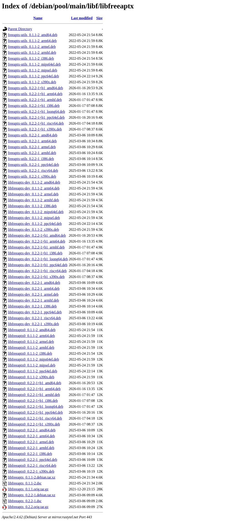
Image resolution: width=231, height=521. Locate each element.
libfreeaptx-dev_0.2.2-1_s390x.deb (33, 324)
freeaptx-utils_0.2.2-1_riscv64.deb (33, 170)
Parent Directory (20, 29)
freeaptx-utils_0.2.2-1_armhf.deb (32, 153)
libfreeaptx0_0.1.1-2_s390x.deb (31, 377)
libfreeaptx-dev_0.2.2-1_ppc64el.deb (35, 312)
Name (37, 18)
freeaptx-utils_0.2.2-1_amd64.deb (32, 135)
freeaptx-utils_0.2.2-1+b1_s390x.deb (35, 129)
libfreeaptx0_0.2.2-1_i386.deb (30, 454)
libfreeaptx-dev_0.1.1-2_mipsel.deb (34, 218)
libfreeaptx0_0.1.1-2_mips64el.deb (33, 359)
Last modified (82, 18)
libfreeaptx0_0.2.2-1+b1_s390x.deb (34, 424)
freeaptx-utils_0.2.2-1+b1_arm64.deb (35, 94)
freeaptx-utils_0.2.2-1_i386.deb (31, 159)
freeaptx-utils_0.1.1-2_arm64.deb (32, 41)
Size (99, 18)
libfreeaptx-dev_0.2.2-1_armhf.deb (33, 300)
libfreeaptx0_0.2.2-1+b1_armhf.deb (34, 395)
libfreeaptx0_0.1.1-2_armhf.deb (31, 347)
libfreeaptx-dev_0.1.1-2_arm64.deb (34, 188)
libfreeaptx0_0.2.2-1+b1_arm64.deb (34, 389)
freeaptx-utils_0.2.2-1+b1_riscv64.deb (36, 123)
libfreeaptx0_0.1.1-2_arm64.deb (31, 336)
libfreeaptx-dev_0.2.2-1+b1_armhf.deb (36, 247)
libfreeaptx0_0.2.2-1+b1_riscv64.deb (35, 418)
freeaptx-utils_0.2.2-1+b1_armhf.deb (35, 100)
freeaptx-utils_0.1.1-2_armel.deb (32, 47)
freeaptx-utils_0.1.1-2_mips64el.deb (34, 64)
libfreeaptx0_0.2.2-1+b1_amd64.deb (34, 383)
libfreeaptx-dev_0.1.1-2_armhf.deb (33, 200)
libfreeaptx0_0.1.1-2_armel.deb (31, 342)
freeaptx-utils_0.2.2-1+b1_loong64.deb (36, 111)
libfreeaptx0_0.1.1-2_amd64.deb (31, 330)
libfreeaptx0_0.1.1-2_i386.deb (30, 353)
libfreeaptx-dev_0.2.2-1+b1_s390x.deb (36, 277)
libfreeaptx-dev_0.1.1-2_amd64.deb (34, 182)
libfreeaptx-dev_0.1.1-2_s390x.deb (33, 229)
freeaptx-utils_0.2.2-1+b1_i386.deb (34, 106)
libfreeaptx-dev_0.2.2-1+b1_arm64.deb (36, 241)
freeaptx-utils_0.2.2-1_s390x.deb (32, 176)
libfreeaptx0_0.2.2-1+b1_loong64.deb (35, 406)
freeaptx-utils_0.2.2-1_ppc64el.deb (33, 165)
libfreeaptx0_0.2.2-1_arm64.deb (31, 436)
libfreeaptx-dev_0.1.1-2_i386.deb (32, 206)
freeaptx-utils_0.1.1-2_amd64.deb (32, 35)
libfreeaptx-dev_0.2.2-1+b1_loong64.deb (38, 259)
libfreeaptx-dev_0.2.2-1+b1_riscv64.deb (37, 271)
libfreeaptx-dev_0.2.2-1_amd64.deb (34, 283)
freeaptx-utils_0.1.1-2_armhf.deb (32, 52)
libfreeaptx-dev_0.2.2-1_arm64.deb (34, 288)
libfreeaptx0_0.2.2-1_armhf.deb (31, 448)
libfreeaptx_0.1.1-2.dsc (25, 483)
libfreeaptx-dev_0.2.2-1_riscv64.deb (34, 318)
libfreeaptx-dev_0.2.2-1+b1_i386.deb (35, 253)
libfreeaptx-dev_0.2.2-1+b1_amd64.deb (37, 235)
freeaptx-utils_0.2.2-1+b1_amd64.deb (35, 88)
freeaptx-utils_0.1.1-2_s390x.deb (32, 82)
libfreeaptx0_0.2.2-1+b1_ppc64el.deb (35, 412)
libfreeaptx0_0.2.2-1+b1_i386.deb (33, 401)
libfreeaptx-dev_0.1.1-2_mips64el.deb (36, 212)
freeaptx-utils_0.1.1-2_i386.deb (31, 58)
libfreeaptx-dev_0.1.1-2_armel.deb (33, 194)
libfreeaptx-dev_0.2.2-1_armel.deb (33, 294)
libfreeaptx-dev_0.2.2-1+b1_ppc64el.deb (37, 265)
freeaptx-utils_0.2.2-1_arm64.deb (32, 141)
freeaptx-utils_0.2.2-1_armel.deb (32, 147)
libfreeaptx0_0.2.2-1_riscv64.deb (32, 465)
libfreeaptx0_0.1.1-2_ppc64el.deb (32, 371)
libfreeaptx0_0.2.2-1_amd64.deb (31, 430)
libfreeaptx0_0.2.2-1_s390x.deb (31, 471)
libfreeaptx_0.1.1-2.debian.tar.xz (31, 477)
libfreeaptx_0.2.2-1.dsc (25, 501)
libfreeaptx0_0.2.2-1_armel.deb (31, 442)
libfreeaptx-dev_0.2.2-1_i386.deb (32, 306)
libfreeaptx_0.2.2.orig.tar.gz (28, 507)
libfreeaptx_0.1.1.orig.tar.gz (28, 489)
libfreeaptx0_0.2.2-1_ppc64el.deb (32, 460)
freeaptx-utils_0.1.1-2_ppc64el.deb (33, 76)
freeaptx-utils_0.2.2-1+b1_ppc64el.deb (36, 117)
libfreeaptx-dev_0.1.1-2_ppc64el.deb (35, 224)
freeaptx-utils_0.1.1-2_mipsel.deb (32, 70)
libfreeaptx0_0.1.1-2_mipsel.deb (31, 365)
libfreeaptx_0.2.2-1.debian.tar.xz (31, 495)
